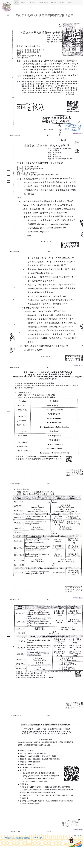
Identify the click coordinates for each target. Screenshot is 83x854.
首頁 (16, 2)
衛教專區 (53, 2)
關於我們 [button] (24, 2)
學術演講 (62, 2)
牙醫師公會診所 (43, 2)
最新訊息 (33, 2)
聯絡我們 (70, 2)
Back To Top (78, 835)
